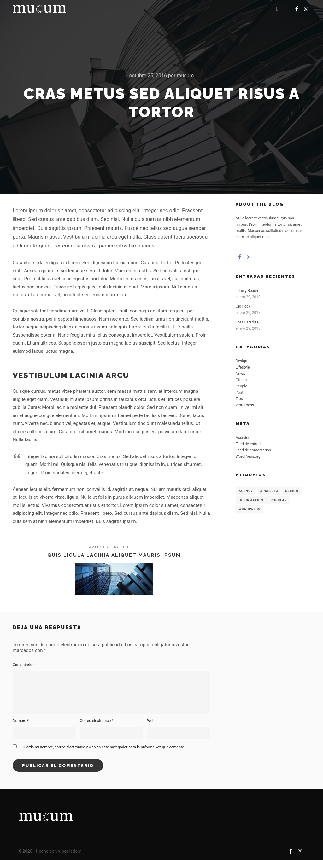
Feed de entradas (250, 444)
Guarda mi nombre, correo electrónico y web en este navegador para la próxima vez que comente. (103, 747)
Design (241, 361)
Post (239, 392)
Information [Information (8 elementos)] (251, 500)
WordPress (245, 405)
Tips (239, 399)
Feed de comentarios (253, 450)
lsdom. (76, 851)
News (240, 373)
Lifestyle (243, 367)
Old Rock (243, 306)
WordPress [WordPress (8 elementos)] (249, 509)
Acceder (243, 437)
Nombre (21, 720)
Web (151, 720)
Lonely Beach (247, 290)
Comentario (24, 665)
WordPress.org (248, 456)
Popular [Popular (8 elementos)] (279, 500)
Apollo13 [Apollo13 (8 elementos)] (269, 491)
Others (241, 380)
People (241, 386)
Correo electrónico (96, 720)
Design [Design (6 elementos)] (291, 491)
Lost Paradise (247, 322)
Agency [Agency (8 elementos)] (246, 491)
